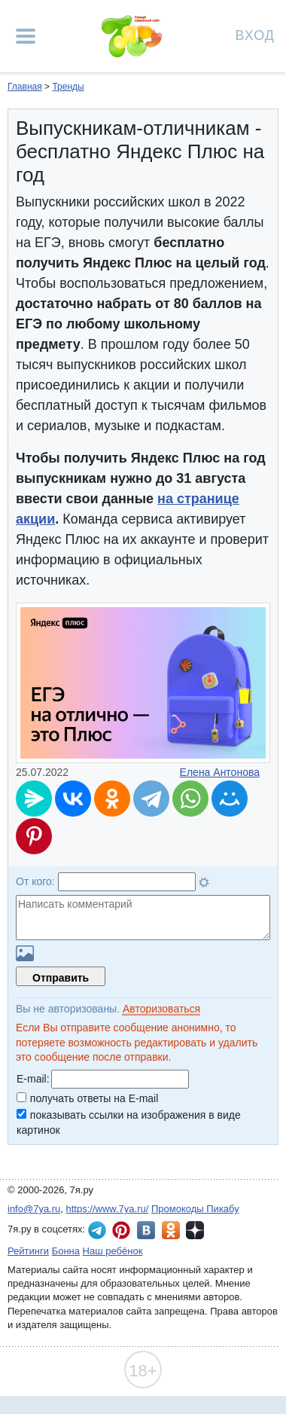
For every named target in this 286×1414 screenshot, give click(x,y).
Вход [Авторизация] (255, 34)
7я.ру (195, 1230)
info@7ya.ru (34, 1208)
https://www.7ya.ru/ (107, 1208)
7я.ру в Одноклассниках (171, 1230)
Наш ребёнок (113, 1251)
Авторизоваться (161, 1009)
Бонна (66, 1251)
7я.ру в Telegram (97, 1230)
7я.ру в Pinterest (121, 1230)
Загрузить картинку (25, 953)
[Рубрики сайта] (25, 36)
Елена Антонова (220, 772)
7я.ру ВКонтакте (146, 1230)
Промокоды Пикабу (195, 1208)
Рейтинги (28, 1251)
